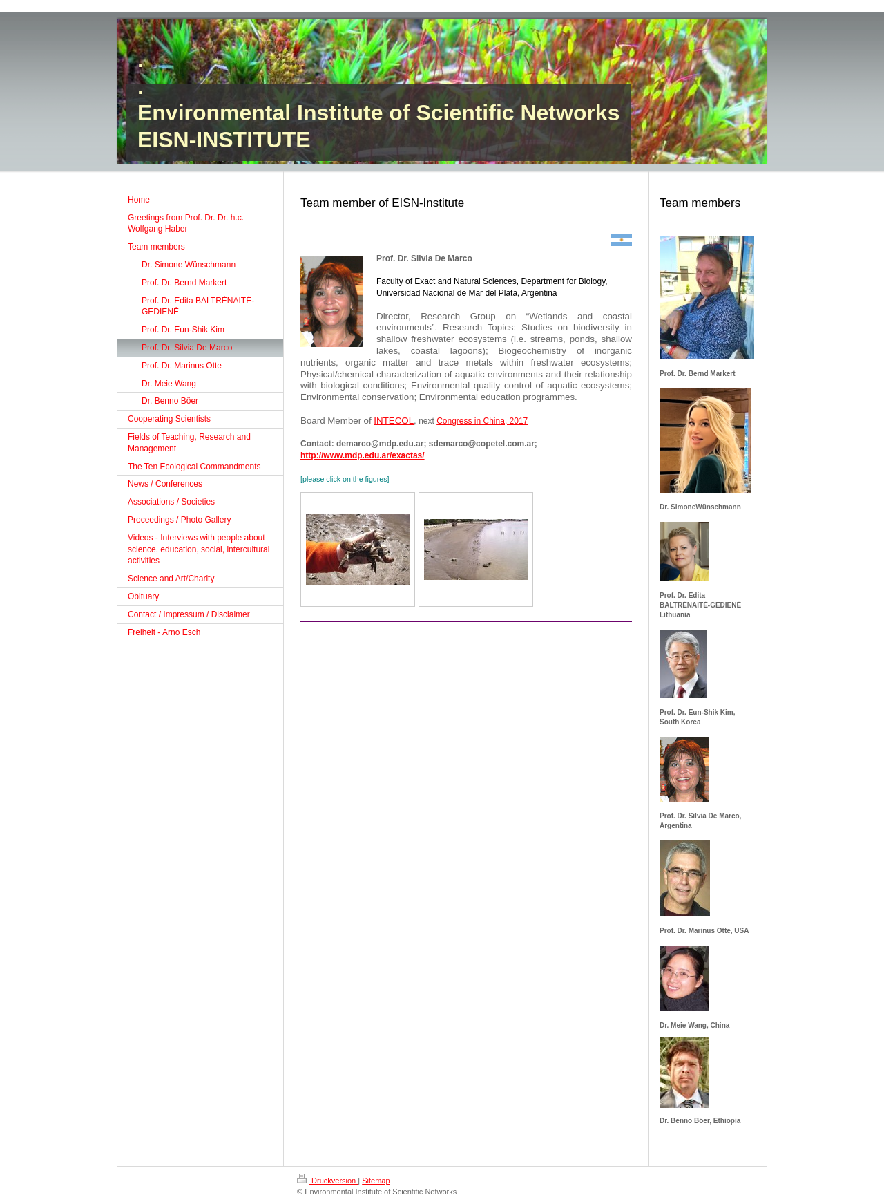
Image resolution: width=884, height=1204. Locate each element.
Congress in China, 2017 (482, 421)
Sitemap (376, 1180)
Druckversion (327, 1180)
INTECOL (394, 420)
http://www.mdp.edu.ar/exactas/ (362, 455)
